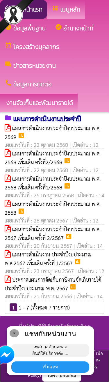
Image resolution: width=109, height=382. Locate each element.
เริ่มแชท (50, 366)
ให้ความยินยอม (61, 375)
